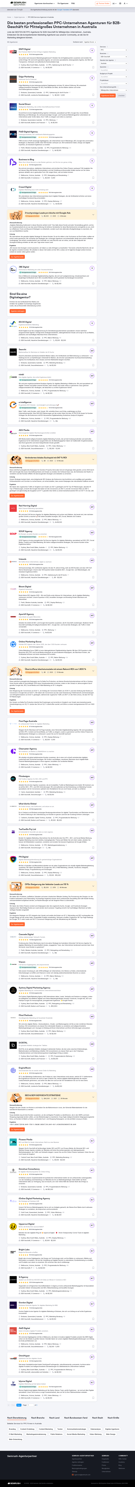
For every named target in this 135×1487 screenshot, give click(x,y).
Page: (25, 1405)
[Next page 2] (18, 1405)
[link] (63, 3)
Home (9, 17)
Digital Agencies (19, 17)
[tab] (16, 1418)
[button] (115, 4)
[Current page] (30, 1405)
